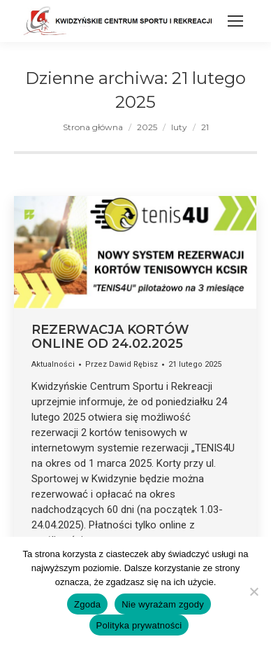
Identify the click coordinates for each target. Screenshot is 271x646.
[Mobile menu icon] (235, 21)
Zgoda (87, 604)
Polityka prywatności (139, 625)
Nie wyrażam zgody (163, 604)
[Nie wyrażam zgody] (254, 591)
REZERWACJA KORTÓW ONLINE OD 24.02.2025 (110, 336)
